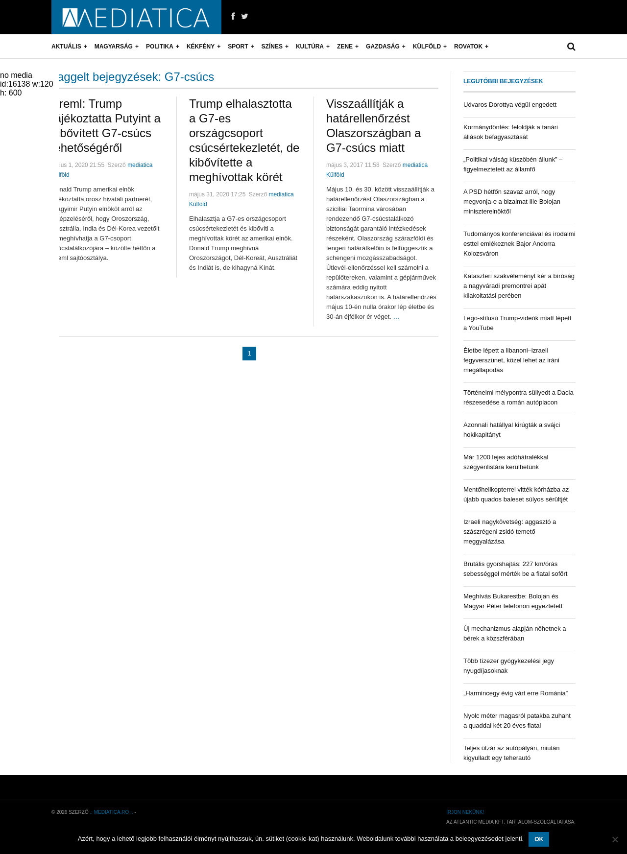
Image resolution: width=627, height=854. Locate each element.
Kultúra (310, 46)
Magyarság (114, 46)
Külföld (427, 46)
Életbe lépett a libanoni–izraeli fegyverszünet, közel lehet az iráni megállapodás (511, 360)
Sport (238, 46)
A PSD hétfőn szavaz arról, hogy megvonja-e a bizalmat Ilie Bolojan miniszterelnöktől (511, 201)
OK (538, 839)
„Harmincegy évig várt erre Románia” (515, 693)
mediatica (139, 165)
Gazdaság (383, 46)
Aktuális (66, 46)
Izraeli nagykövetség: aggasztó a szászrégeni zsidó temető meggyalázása (509, 531)
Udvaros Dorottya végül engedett (509, 104)
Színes (272, 46)
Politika (159, 46)
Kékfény (201, 46)
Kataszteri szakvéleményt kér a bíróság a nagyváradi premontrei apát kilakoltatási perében (519, 285)
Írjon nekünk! (465, 812)
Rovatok (468, 46)
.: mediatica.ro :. (111, 812)
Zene (345, 46)
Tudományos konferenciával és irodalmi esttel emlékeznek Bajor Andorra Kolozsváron (519, 243)
